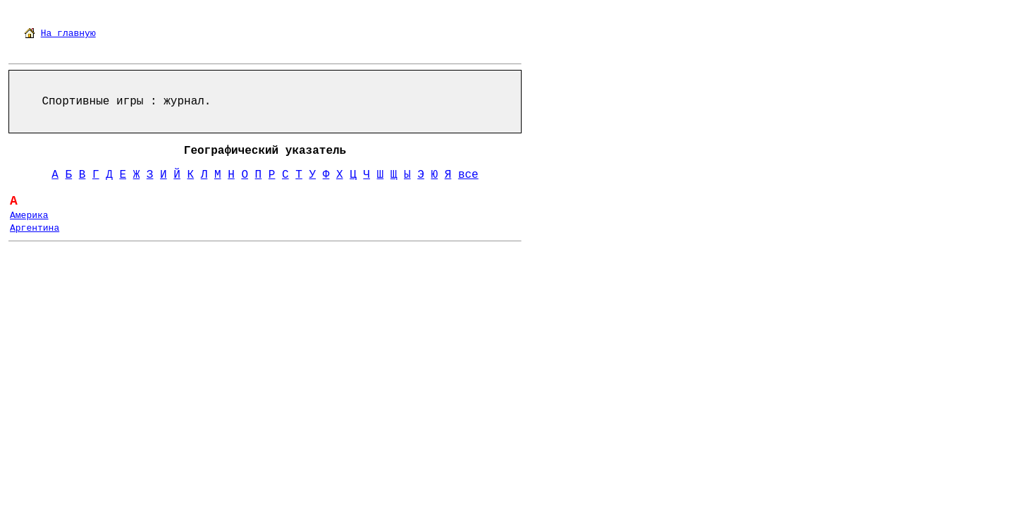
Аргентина (34, 228)
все (468, 175)
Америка (29, 215)
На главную (68, 33)
